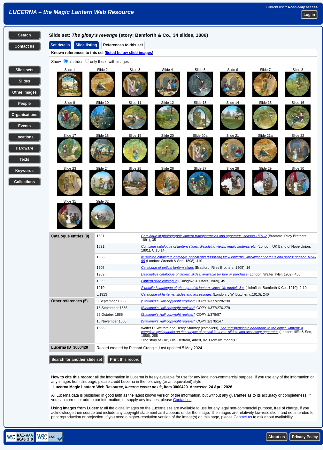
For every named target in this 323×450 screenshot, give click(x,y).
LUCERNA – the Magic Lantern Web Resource (71, 12)
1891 (100, 236)
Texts (24, 159)
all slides (76, 61)
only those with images (109, 61)
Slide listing (86, 45)
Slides (24, 81)
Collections (24, 182)
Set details (60, 45)
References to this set (123, 45)
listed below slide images (129, 52)
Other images (24, 92)
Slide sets (24, 70)
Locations (24, 137)
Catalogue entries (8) (70, 236)
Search (24, 35)
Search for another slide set (76, 359)
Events (24, 126)
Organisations (24, 114)
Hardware (24, 148)
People (24, 103)
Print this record (125, 359)
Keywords (24, 170)
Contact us (24, 46)
